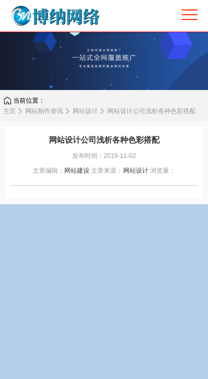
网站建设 (77, 170)
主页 (9, 111)
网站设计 (85, 111)
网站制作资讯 (44, 111)
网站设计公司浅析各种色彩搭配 (151, 111)
